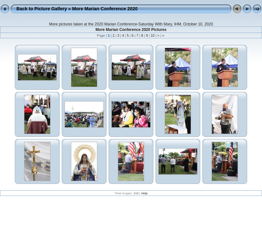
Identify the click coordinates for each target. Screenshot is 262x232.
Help (144, 193)
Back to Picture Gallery (41, 8)
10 (152, 35)
